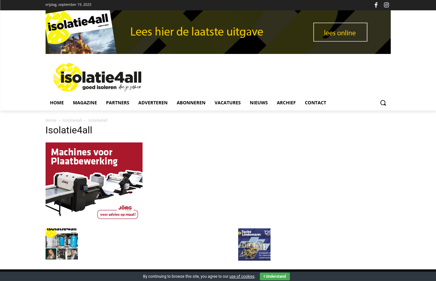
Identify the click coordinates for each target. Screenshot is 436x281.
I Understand (275, 276)
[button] (383, 102)
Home (51, 120)
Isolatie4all (72, 120)
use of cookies (242, 276)
